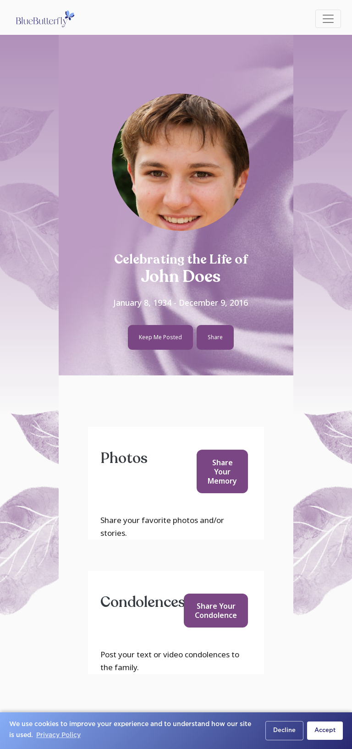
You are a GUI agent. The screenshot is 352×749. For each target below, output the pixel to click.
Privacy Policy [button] (58, 735)
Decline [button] (284, 730)
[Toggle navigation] (328, 19)
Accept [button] (325, 730)
